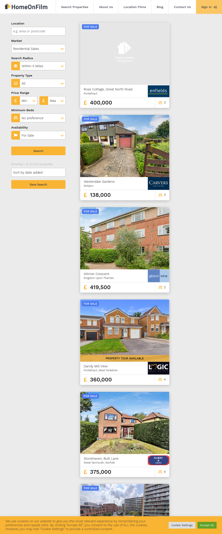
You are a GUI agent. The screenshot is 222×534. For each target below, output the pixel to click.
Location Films (135, 7)
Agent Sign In (126, 509)
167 (188, 477)
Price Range (20, 92)
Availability (19, 127)
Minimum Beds (22, 110)
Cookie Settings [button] (182, 525)
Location (17, 23)
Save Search (38, 184)
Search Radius (22, 58)
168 (196, 477)
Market (16, 40)
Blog (160, 7)
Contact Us (182, 7)
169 (203, 477)
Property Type (21, 75)
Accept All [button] (207, 525)
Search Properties (74, 7)
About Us (106, 7)
